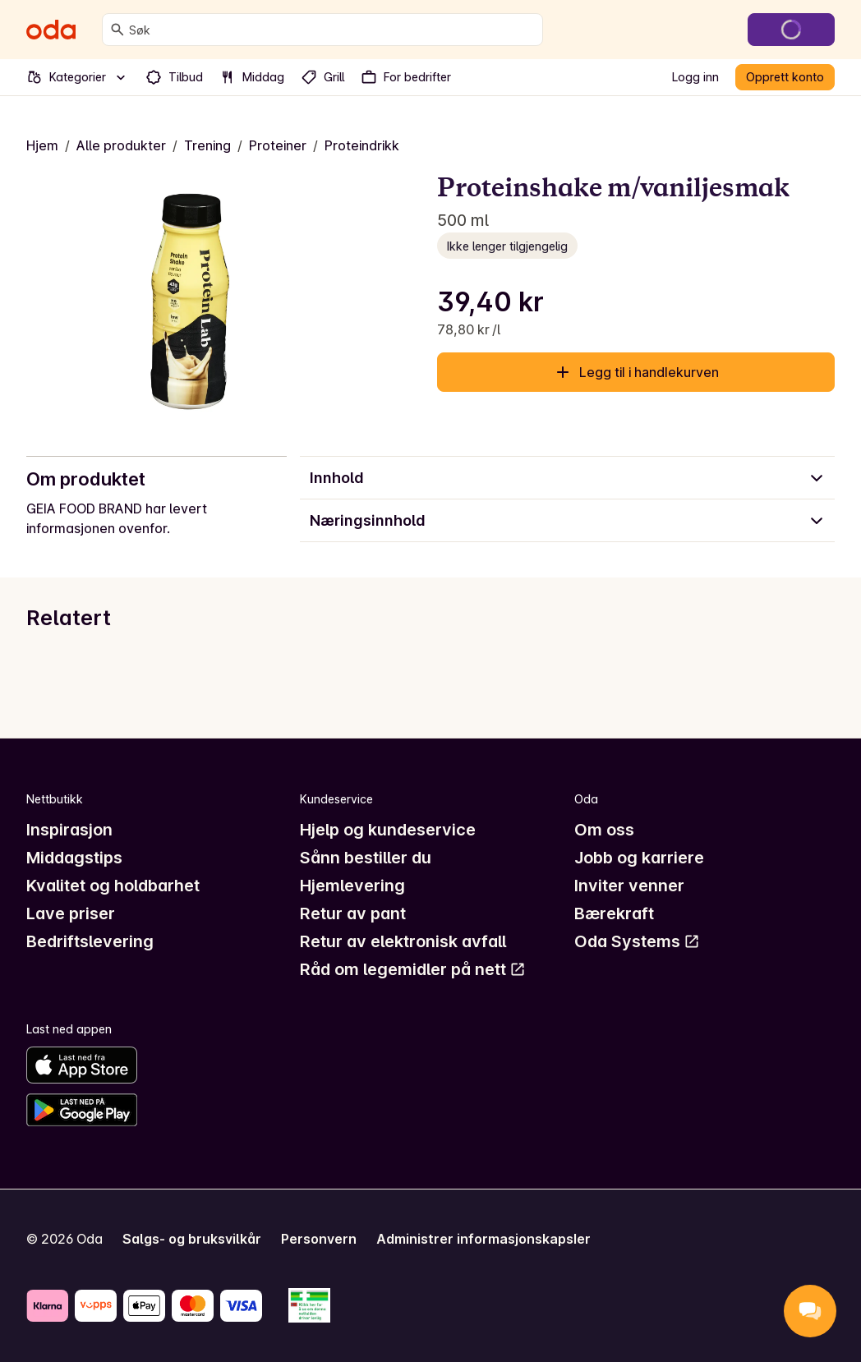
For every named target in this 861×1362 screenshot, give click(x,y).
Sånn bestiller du (365, 857)
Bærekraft (614, 913)
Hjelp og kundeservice (388, 830)
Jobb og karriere (639, 857)
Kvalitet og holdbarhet (113, 885)
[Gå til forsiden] (51, 29)
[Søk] (117, 29)
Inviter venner (629, 885)
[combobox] (332, 29)
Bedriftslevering (90, 941)
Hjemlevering (352, 885)
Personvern (319, 1239)
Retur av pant (353, 913)
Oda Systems (637, 941)
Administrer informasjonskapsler (483, 1239)
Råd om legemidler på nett (413, 969)
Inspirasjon (69, 830)
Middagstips (74, 857)
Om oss (604, 830)
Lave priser (70, 913)
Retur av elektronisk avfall (403, 941)
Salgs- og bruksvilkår (191, 1239)
